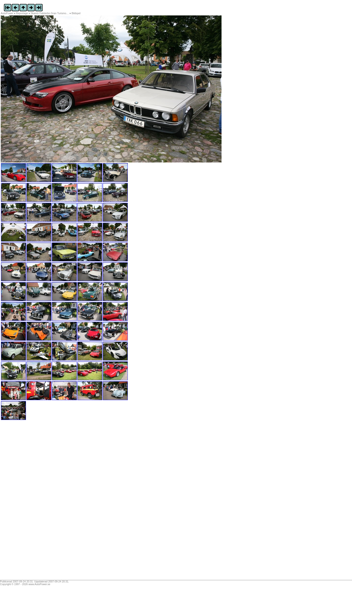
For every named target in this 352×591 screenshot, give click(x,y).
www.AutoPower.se (39, 584)
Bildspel (76, 13)
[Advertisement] (31, 501)
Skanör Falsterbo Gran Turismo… (50, 13)
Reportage (22, 13)
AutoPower (7, 13)
